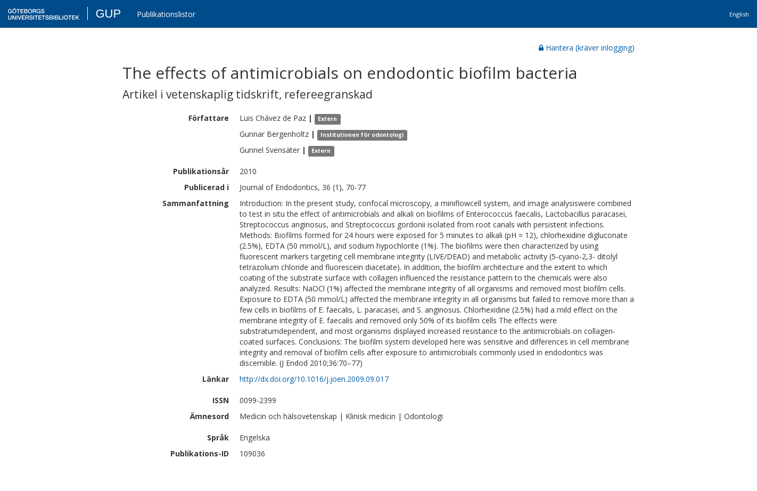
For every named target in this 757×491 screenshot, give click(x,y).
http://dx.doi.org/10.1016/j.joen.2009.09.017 (314, 379)
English (739, 14)
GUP (108, 13)
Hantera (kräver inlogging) (587, 48)
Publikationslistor (166, 14)
